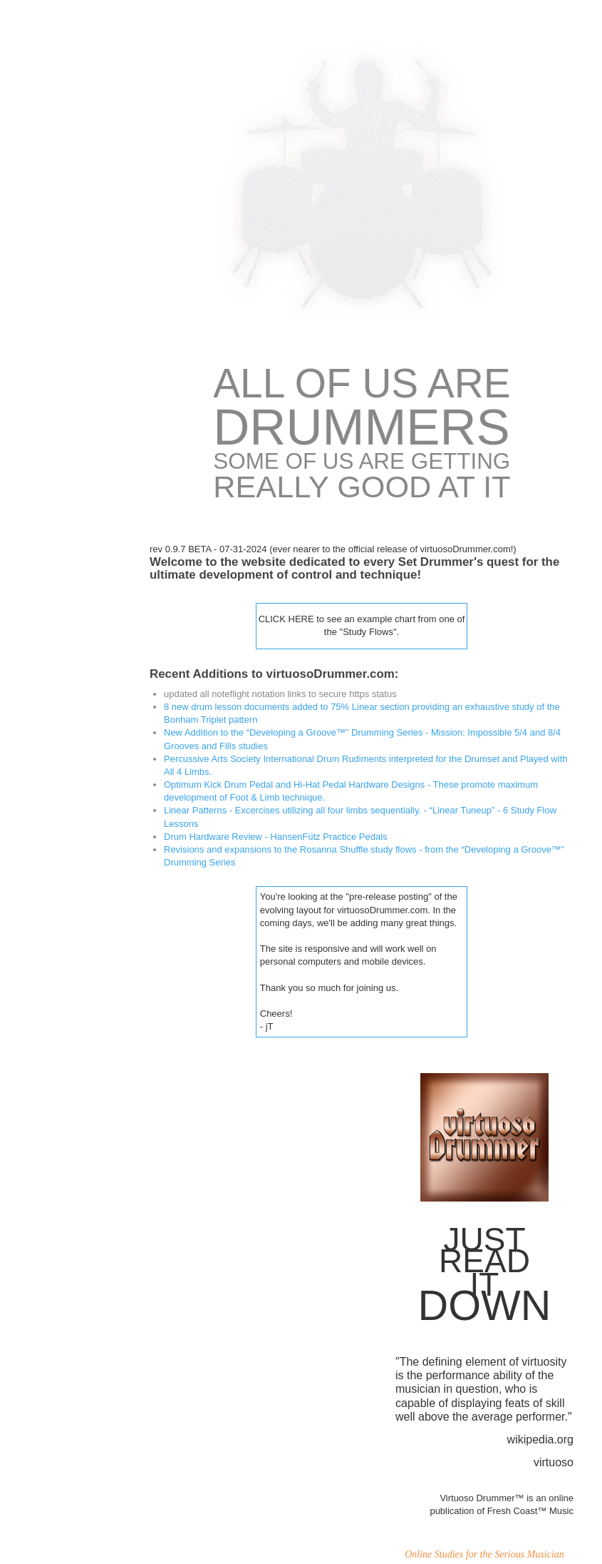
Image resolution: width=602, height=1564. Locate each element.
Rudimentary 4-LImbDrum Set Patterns (53, 421)
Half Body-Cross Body (57, 171)
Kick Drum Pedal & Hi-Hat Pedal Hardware (57, 288)
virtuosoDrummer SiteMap (47, 642)
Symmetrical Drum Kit (56, 249)
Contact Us (34, 681)
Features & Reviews (52, 559)
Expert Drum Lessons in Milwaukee (55, 598)
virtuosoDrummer (47, 138)
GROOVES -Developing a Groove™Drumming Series (59, 515)
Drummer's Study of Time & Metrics (52, 465)
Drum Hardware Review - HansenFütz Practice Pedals (273, 836)
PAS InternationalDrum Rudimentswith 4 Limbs (47, 371)
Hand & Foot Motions (54, 327)
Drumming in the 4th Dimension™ (53, 210)
